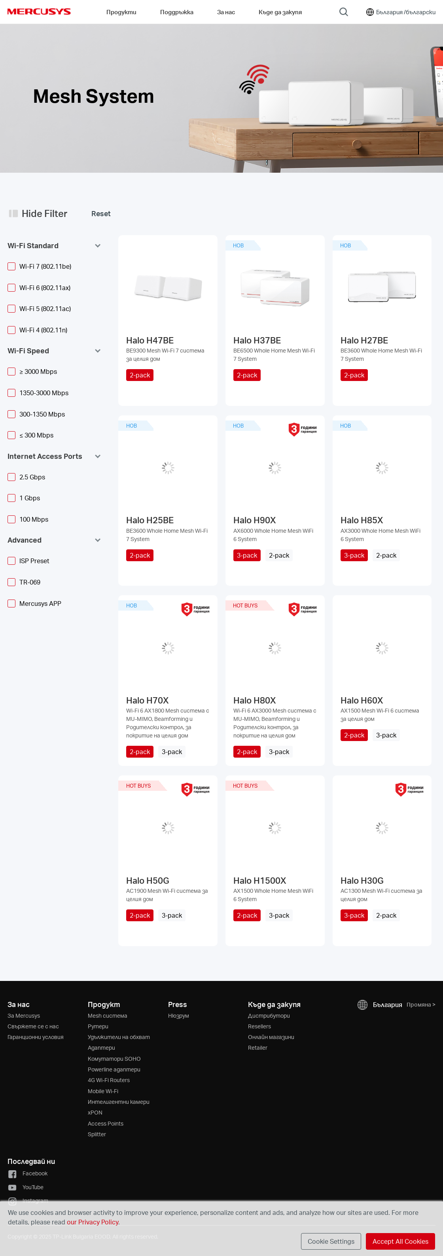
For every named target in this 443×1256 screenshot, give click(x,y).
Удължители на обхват (119, 1036)
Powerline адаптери (114, 1069)
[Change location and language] (400, 12)
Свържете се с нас (33, 1026)
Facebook (27, 1173)
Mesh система (107, 1015)
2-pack (140, 375)
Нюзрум (178, 1015)
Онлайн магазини (271, 1036)
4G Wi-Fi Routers (109, 1080)
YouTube (26, 1187)
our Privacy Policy (92, 1222)
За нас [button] (226, 12)
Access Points (105, 1123)
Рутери (98, 1026)
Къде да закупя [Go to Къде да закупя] (280, 12)
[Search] (343, 12)
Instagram (28, 1200)
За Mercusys (24, 1015)
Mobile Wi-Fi (103, 1091)
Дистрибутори (269, 1015)
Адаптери (101, 1047)
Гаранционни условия (36, 1036)
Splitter (97, 1134)
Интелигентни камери (119, 1101)
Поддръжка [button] (176, 12)
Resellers (259, 1026)
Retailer (257, 1047)
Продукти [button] (121, 12)
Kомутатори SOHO (114, 1058)
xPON (95, 1112)
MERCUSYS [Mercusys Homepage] (39, 11)
